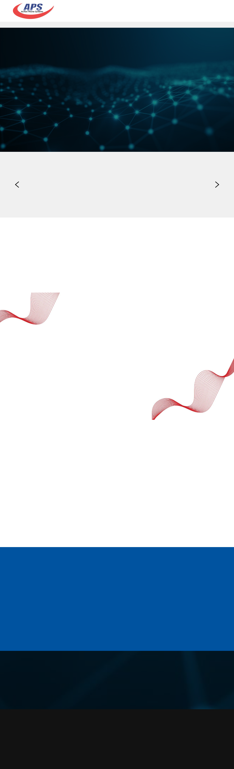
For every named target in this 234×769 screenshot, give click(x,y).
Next (217, 185)
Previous (17, 185)
